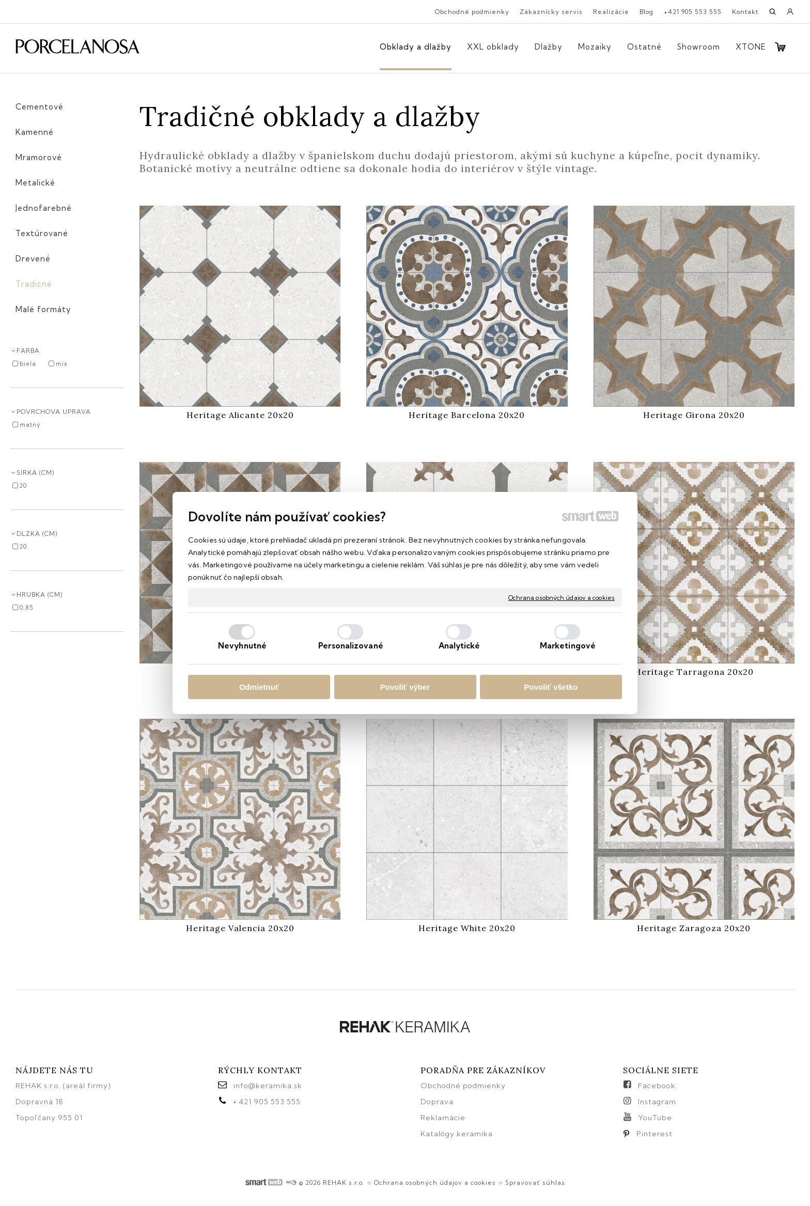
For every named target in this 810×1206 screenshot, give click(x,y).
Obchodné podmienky (463, 1085)
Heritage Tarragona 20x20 (694, 672)
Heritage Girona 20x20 (694, 415)
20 (23, 485)
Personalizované (350, 646)
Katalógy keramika (456, 1133)
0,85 (26, 607)
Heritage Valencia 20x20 (240, 928)
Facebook (657, 1085)
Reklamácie (444, 1117)
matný (30, 424)
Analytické (459, 646)
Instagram (657, 1101)
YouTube (655, 1117)
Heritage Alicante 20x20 (240, 415)
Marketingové (568, 646)
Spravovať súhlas (535, 1182)
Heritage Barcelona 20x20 (467, 415)
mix (62, 363)
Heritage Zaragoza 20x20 (694, 928)
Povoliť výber (405, 687)
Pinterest (654, 1133)
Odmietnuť (259, 687)
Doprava (437, 1101)
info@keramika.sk (267, 1085)
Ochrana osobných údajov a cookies (561, 597)
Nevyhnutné (242, 646)
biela (28, 363)
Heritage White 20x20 (467, 928)
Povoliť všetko (551, 687)
